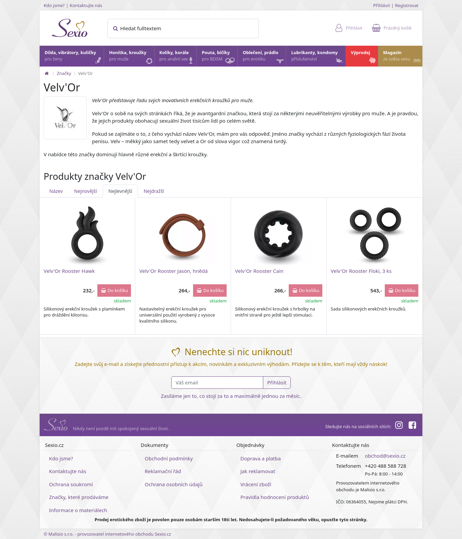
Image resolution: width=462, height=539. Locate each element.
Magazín (402, 57)
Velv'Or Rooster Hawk (69, 270)
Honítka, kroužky (131, 57)
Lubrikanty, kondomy (317, 57)
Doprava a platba (260, 458)
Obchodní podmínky (169, 458)
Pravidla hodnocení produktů (274, 497)
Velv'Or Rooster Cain (259, 270)
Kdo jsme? (54, 5)
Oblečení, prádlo (264, 58)
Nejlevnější (120, 191)
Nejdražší (154, 191)
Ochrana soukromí (71, 484)
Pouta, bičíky (219, 58)
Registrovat (406, 5)
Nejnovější (85, 191)
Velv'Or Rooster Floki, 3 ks (361, 270)
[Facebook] (412, 426)
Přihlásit (381, 5)
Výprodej (364, 57)
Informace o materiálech (78, 510)
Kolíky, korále (177, 57)
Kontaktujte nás (86, 5)
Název (56, 191)
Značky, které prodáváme (78, 497)
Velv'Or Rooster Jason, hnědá (173, 270)
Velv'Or (85, 73)
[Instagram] (398, 426)
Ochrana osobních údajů (173, 484)
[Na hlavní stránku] (47, 73)
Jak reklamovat (257, 471)
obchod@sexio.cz (385, 455)
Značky (64, 73)
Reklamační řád (163, 471)
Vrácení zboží (255, 484)
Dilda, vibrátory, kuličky (74, 57)
